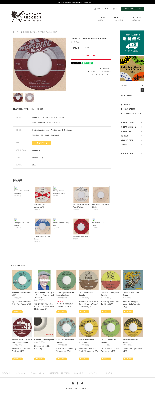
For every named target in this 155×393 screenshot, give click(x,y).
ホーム (15, 32)
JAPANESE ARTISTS (131, 113)
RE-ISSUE (125, 136)
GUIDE (102, 18)
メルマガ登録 (78, 373)
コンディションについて (101, 74)
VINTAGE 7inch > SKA (46, 32)
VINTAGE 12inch (128, 127)
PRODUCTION (127, 154)
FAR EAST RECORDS (132, 9)
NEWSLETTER (119, 18)
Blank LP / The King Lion (44, 340)
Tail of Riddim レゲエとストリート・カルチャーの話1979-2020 (44, 295)
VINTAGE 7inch (128, 122)
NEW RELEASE (127, 140)
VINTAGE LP (126, 131)
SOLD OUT (28, 32)
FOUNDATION (128, 109)
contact (136, 18)
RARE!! (125, 105)
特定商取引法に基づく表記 (59, 373)
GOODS (124, 145)
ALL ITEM (126, 96)
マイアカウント (93, 373)
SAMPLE (42, 143)
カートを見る (107, 373)
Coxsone (40, 109)
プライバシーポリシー (37, 373)
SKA (32, 109)
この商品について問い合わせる (100, 71)
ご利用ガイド (106, 68)
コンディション (19, 373)
